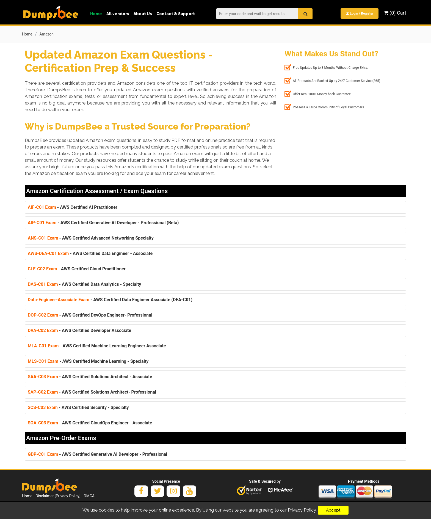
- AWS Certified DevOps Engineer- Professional (90, 314)
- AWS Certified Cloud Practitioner (77, 268)
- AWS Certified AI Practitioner (72, 206)
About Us (143, 14)
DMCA (89, 495)
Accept (333, 510)
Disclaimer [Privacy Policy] (58, 495)
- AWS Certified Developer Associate (79, 330)
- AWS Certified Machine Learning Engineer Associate (97, 345)
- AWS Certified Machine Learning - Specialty (88, 360)
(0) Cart (395, 13)
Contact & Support (175, 14)
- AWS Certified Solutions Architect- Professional (92, 391)
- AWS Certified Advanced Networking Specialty (91, 237)
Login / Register (359, 13)
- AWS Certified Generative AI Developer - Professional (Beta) (103, 222)
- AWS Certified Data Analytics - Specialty (84, 283)
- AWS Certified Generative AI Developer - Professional (97, 453)
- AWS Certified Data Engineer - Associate (90, 253)
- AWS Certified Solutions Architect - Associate (90, 376)
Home (96, 14)
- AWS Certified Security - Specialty (78, 407)
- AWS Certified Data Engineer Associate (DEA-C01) (110, 299)
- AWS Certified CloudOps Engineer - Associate (90, 422)
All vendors (117, 14)
